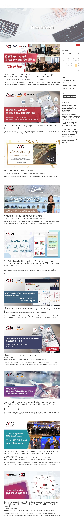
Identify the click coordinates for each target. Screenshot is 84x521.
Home (38, 4)
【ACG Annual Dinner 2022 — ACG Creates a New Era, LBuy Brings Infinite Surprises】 (70, 123)
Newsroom (64, 4)
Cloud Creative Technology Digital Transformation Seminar (30, 125)
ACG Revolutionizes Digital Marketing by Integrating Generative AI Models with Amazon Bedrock (69, 108)
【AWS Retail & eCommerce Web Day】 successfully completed (32, 308)
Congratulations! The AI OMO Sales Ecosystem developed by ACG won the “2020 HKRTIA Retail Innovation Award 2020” (31, 452)
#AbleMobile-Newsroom (25, 312)
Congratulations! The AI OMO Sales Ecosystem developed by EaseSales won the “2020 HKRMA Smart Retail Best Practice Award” (31, 504)
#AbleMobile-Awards (50, 458)
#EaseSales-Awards (38, 458)
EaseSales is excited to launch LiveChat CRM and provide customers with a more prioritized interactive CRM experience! (32, 262)
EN (81, 1)
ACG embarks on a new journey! (18, 170)
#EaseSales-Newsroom (39, 79)
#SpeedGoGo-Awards (68, 88)
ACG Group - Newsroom (26, 79)
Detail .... (6, 87)
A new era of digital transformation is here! (23, 215)
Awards (72, 4)
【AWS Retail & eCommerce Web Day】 (21, 355)
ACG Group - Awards (46, 459)
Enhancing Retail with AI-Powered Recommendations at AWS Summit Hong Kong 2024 (71, 116)
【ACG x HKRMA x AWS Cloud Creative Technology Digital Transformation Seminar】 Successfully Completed (29, 75)
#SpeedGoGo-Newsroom (69, 85)
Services (55, 4)
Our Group (47, 4)
